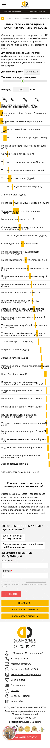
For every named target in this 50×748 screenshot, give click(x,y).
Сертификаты (18, 679)
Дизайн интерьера (12, 11)
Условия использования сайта (25, 721)
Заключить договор (25, 737)
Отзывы (15, 690)
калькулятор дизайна (25, 616)
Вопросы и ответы (20, 695)
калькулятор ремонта (25, 609)
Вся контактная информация (26, 674)
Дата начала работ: (12, 71)
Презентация (18, 685)
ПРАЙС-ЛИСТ (25, 602)
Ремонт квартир (37, 11)
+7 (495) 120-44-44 (12, 538)
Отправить (11, 594)
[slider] (22, 81)
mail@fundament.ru (14, 547)
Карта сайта (17, 701)
